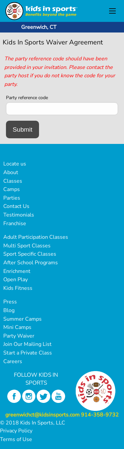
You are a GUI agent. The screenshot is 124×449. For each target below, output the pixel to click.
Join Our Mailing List (27, 344)
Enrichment (16, 271)
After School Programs (30, 262)
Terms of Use (16, 439)
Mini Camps (17, 327)
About (10, 172)
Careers (12, 361)
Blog (9, 310)
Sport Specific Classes (29, 254)
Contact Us (16, 206)
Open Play (15, 279)
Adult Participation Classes (35, 237)
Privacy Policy (16, 430)
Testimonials (18, 215)
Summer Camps (22, 319)
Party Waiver (18, 336)
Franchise (14, 223)
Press (10, 301)
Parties (11, 198)
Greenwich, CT (39, 27)
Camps (11, 189)
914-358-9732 (100, 414)
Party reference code (27, 98)
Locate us (14, 163)
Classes (12, 181)
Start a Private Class (27, 352)
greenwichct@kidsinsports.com (42, 414)
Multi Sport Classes (27, 245)
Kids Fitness (17, 288)
